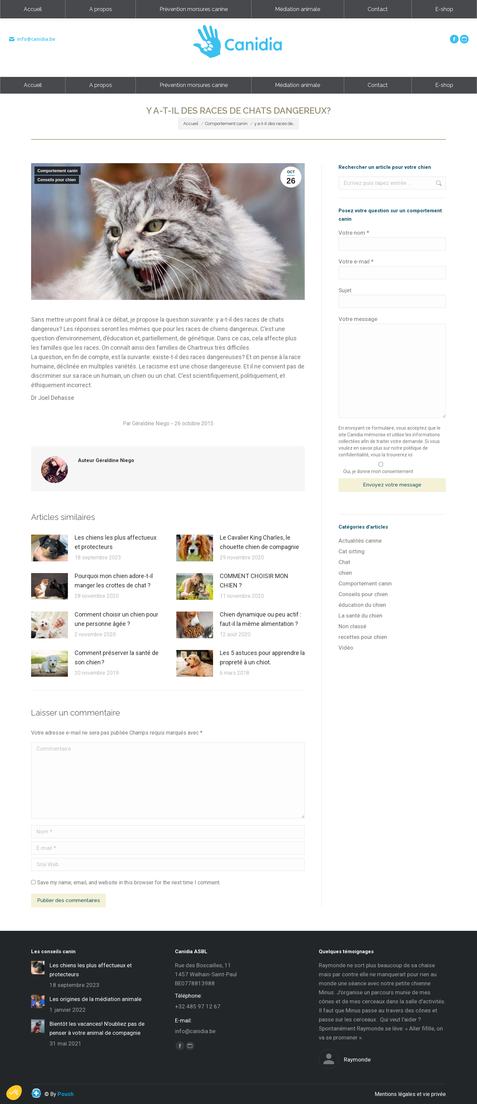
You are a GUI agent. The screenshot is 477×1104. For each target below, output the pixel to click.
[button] (14, 1093)
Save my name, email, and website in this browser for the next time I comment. (128, 882)
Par (146, 423)
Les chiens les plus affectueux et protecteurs (116, 542)
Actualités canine (360, 540)
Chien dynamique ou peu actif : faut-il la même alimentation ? (260, 619)
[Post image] (49, 548)
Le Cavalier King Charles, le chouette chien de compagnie (259, 542)
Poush (66, 1094)
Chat (344, 562)
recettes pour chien (363, 637)
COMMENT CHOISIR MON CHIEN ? (254, 580)
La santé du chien (360, 615)
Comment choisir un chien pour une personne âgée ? (116, 619)
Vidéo (346, 647)
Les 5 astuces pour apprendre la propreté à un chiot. (262, 657)
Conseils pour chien (56, 180)
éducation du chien (362, 604)
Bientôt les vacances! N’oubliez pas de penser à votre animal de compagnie (97, 1028)
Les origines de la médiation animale (95, 999)
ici (410, 454)
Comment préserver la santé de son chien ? (117, 657)
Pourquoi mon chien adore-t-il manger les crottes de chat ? (114, 580)
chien (345, 572)
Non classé (352, 626)
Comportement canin (57, 171)
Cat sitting (352, 551)
